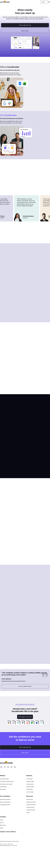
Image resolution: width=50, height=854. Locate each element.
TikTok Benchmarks (30, 807)
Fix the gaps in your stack (25, 716)
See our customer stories (25, 686)
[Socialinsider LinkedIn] (15, 767)
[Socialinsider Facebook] (4, 767)
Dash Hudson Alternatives (5, 799)
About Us (2, 822)
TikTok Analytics (29, 778)
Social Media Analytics (4, 778)
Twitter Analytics (29, 789)
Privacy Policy (10, 844)
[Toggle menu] (49, 2)
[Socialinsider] (5, 2)
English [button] (44, 1)
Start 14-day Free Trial (25, 25)
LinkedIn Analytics (30, 784)
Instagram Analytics (30, 781)
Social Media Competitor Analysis (7, 781)
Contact (1, 820)
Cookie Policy (14, 845)
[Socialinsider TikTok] (1, 767)
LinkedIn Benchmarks (30, 809)
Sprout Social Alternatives (5, 802)
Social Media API (3, 786)
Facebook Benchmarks (31, 804)
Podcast (28, 812)
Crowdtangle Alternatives (5, 804)
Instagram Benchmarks (31, 802)
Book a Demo (25, 30)
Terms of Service (3, 844)
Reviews (1, 827)
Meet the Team (3, 825)
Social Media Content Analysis (6, 784)
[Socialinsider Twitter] (11, 767)
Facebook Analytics (30, 786)
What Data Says (29, 799)
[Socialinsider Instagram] (8, 767)
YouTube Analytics (30, 792)
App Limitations (3, 789)
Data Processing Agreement (5, 845)
